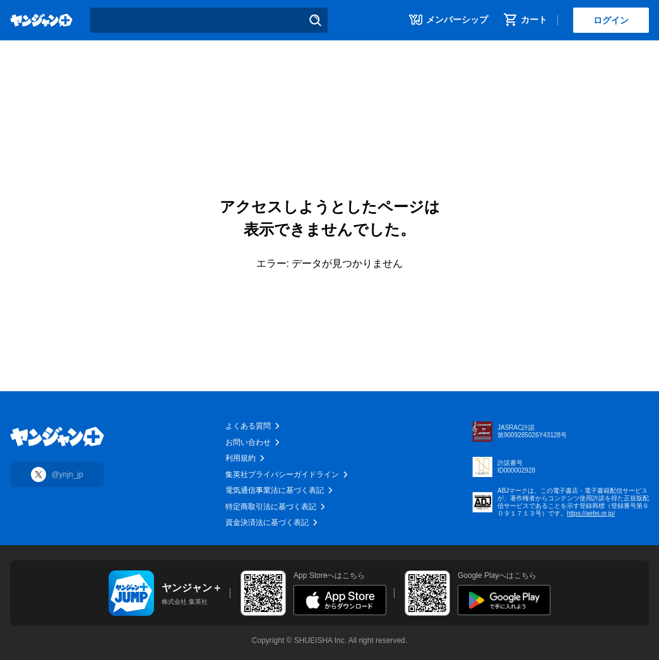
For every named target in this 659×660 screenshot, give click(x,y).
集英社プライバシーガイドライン (287, 474)
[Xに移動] (57, 474)
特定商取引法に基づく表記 (275, 506)
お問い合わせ (253, 442)
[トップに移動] (57, 436)
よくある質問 (253, 426)
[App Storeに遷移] (340, 600)
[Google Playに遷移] (504, 600)
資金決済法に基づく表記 (272, 522)
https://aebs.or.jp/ (591, 513)
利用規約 (245, 458)
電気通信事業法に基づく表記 (279, 490)
